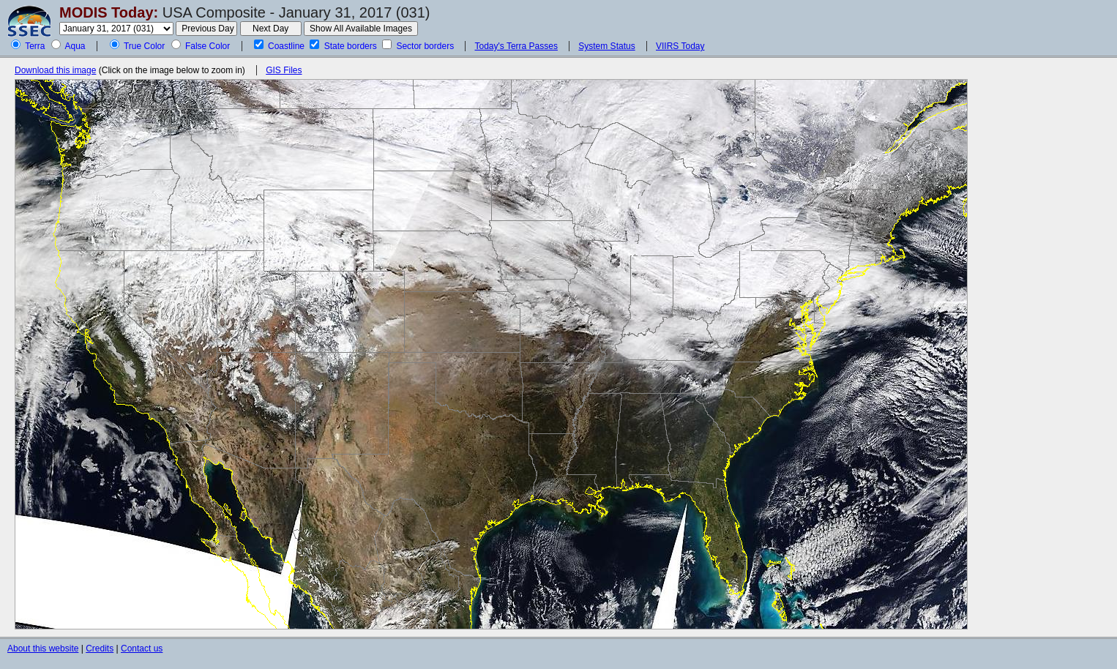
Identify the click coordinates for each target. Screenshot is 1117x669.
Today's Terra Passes (515, 46)
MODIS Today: (108, 12)
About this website (42, 648)
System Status (606, 46)
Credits (99, 648)
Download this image (55, 70)
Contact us (141, 648)
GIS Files (284, 70)
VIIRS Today (680, 46)
